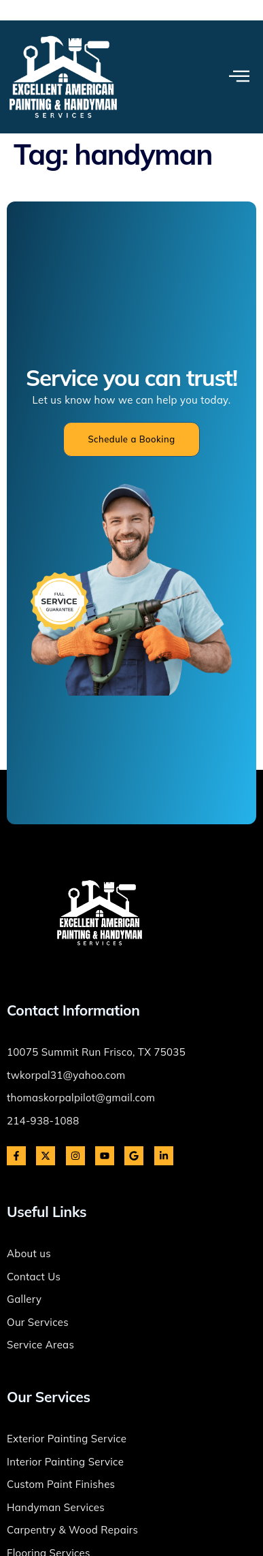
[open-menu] (239, 77)
